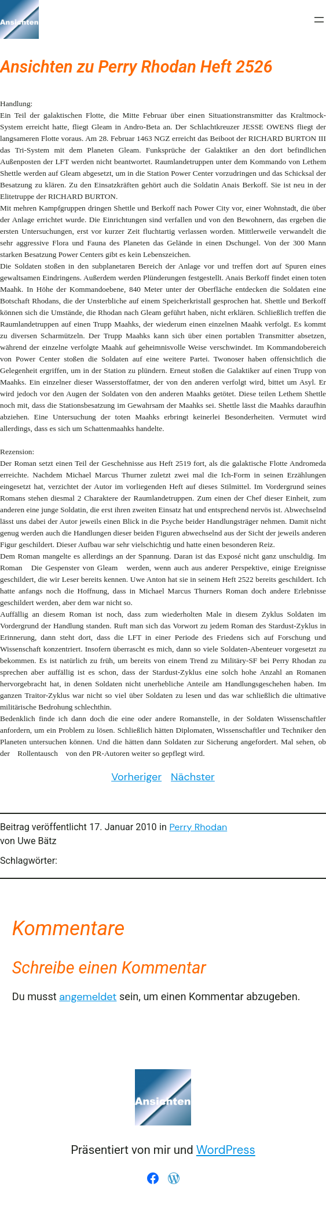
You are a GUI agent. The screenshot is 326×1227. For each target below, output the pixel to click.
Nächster (193, 777)
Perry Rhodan (198, 827)
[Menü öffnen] (319, 20)
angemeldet (87, 997)
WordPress (225, 1149)
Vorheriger (136, 777)
